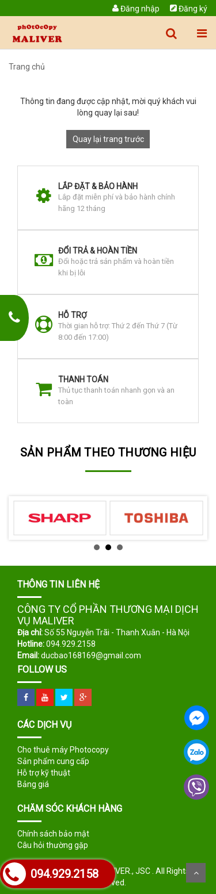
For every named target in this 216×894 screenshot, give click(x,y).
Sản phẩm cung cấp (53, 761)
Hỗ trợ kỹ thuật (43, 772)
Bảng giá (33, 784)
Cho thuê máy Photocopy (63, 749)
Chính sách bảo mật (53, 833)
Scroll (196, 873)
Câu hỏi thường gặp (52, 845)
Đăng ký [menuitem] (188, 8)
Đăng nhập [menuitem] (136, 8)
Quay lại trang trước (108, 139)
